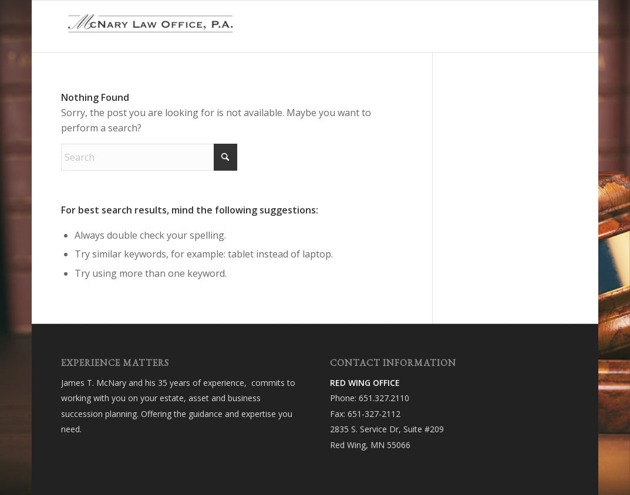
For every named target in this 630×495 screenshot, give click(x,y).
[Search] (149, 157)
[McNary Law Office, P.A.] (149, 26)
